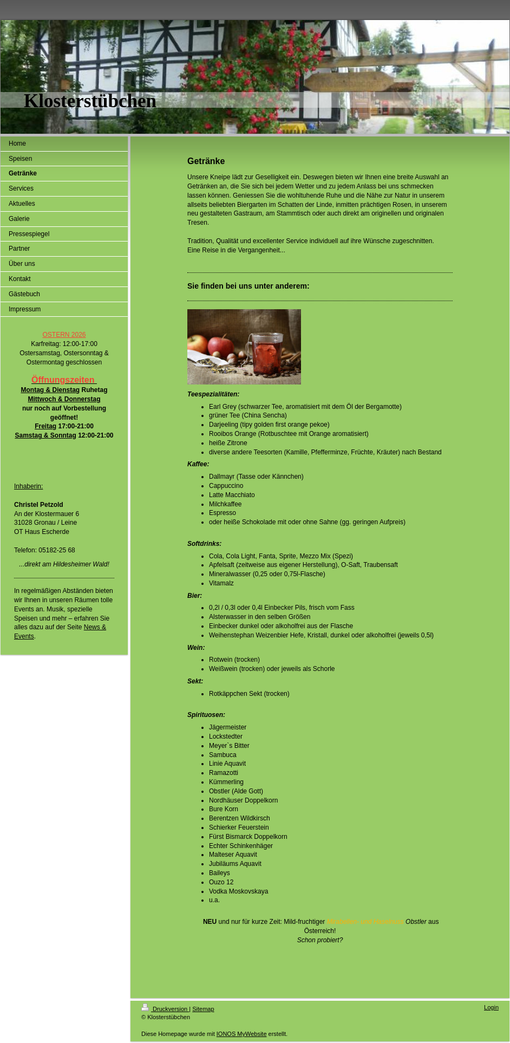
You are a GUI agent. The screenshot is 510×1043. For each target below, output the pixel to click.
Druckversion (165, 1009)
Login (491, 1007)
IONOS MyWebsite (242, 1034)
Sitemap (203, 1009)
